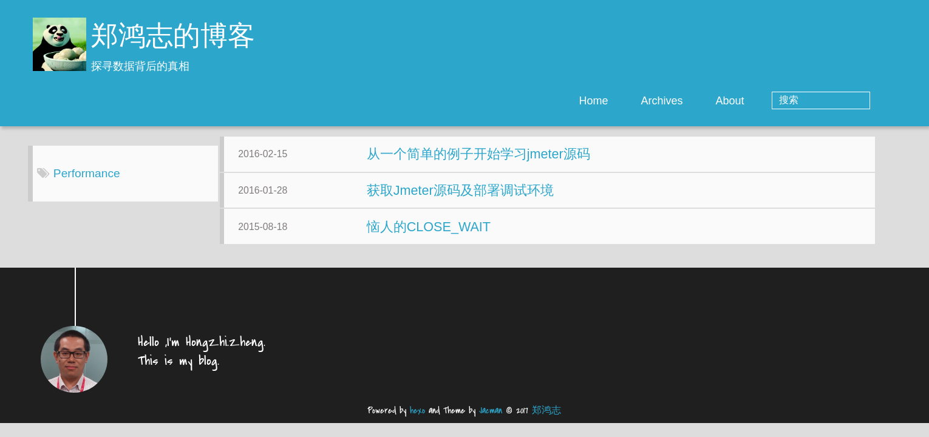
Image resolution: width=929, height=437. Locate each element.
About (778, 101)
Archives (711, 101)
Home (642, 101)
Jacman (490, 419)
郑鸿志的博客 (173, 38)
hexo (417, 419)
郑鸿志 (546, 419)
